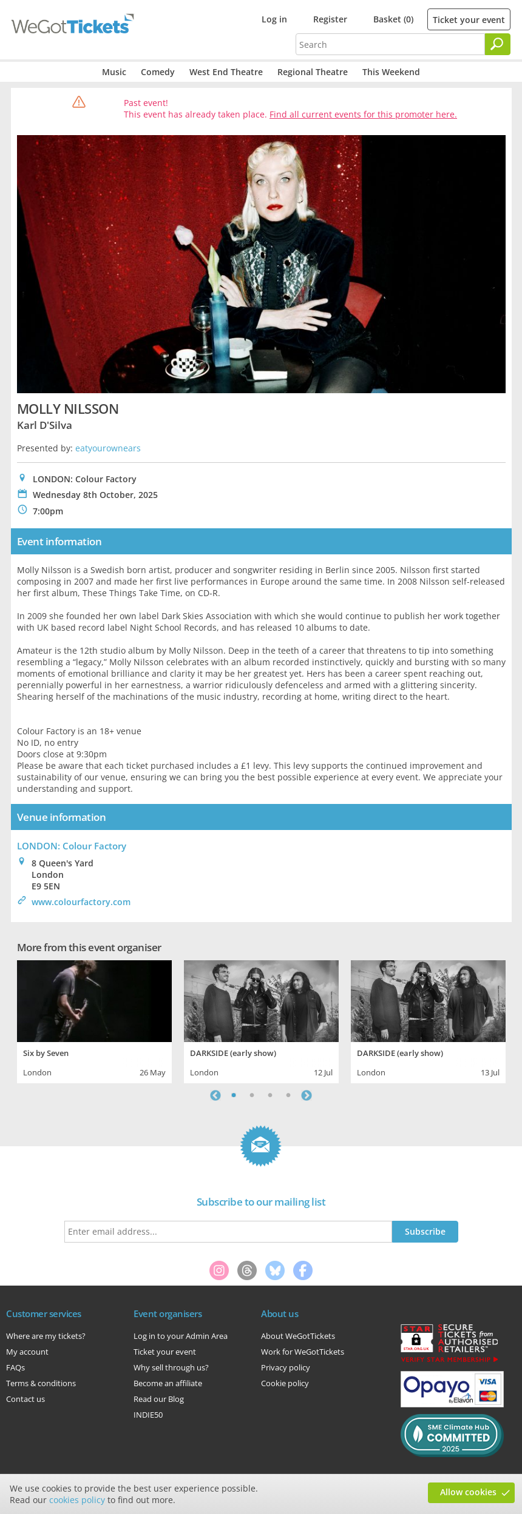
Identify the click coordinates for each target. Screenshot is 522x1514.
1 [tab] (234, 1095)
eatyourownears (108, 448)
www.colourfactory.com (81, 902)
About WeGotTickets (298, 1335)
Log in (274, 19)
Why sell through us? (171, 1367)
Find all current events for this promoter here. (363, 114)
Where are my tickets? (46, 1335)
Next (306, 1095)
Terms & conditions (41, 1383)
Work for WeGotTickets (302, 1351)
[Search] (497, 44)
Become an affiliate (168, 1383)
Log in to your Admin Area (181, 1335)
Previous (215, 1095)
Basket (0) (393, 19)
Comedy (158, 72)
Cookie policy (285, 1383)
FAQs (15, 1367)
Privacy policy (285, 1367)
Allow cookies (468, 1492)
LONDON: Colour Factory (71, 846)
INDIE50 (148, 1414)
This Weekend (391, 72)
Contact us (25, 1398)
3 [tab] (270, 1095)
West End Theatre (226, 72)
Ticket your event (469, 19)
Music (114, 72)
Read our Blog (159, 1398)
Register (330, 19)
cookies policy (77, 1500)
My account (27, 1351)
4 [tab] (288, 1095)
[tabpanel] (94, 1020)
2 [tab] (252, 1095)
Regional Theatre (312, 72)
